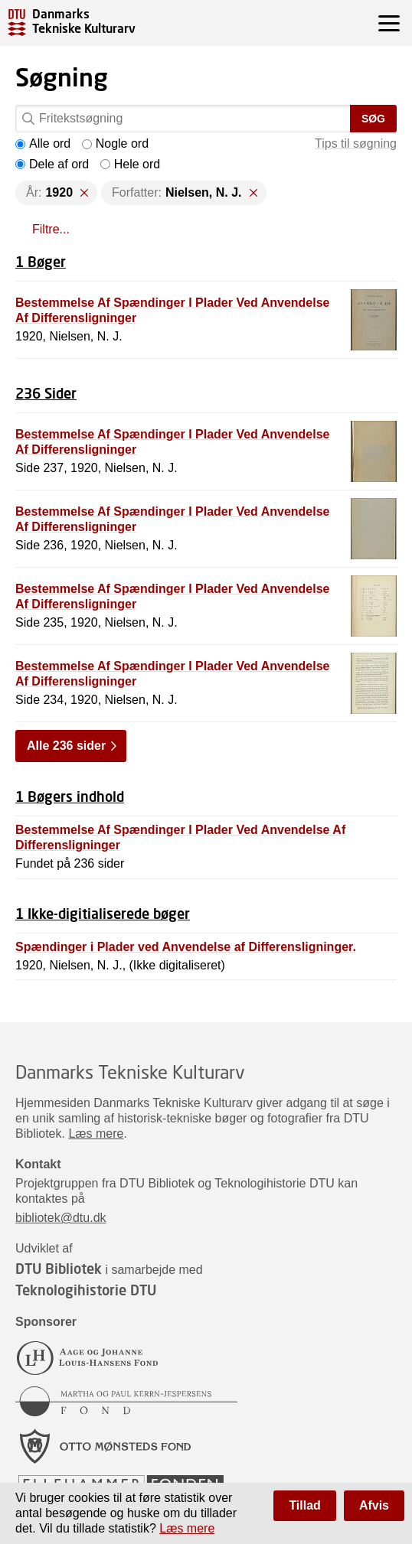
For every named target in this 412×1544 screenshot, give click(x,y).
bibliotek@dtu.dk (60, 1217)
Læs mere (95, 1133)
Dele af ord (52, 164)
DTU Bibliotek (58, 1268)
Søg (373, 118)
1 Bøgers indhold (69, 796)
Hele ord (130, 164)
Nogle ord (115, 143)
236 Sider (46, 393)
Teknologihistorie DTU (85, 1290)
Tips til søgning (356, 143)
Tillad (305, 1505)
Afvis (374, 1505)
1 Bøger (40, 261)
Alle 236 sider (66, 745)
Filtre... (51, 229)
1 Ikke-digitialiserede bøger (102, 913)
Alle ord (42, 143)
